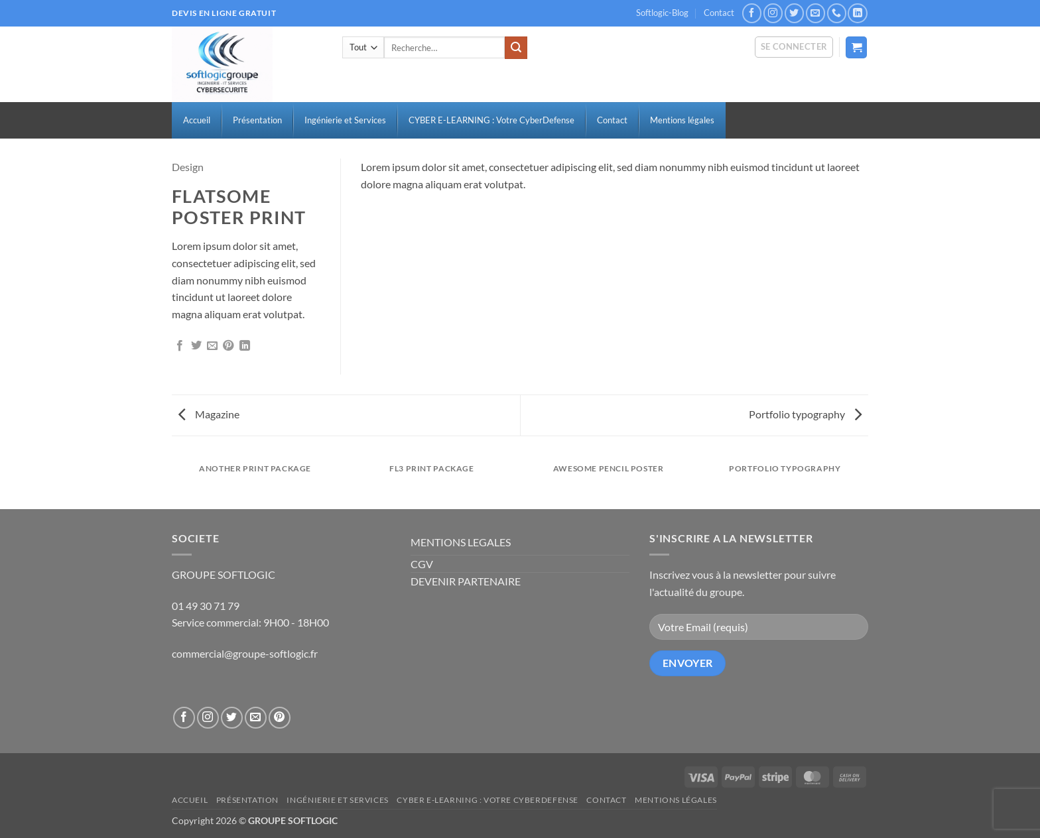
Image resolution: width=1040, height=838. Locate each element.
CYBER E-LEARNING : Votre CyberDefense (487, 800)
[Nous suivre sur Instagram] (773, 13)
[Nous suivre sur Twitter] (794, 13)
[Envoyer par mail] (212, 346)
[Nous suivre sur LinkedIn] (857, 13)
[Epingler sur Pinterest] (228, 346)
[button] (794, 47)
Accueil (190, 800)
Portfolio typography (805, 414)
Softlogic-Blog (662, 12)
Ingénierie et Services (337, 800)
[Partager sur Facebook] (179, 346)
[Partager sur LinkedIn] (244, 346)
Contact (719, 12)
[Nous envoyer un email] (815, 13)
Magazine (208, 414)
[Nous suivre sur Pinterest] (280, 718)
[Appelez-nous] (836, 13)
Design (188, 166)
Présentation (247, 800)
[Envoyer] (516, 47)
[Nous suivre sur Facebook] (751, 13)
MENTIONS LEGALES (461, 542)
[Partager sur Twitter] (196, 346)
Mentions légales (676, 800)
